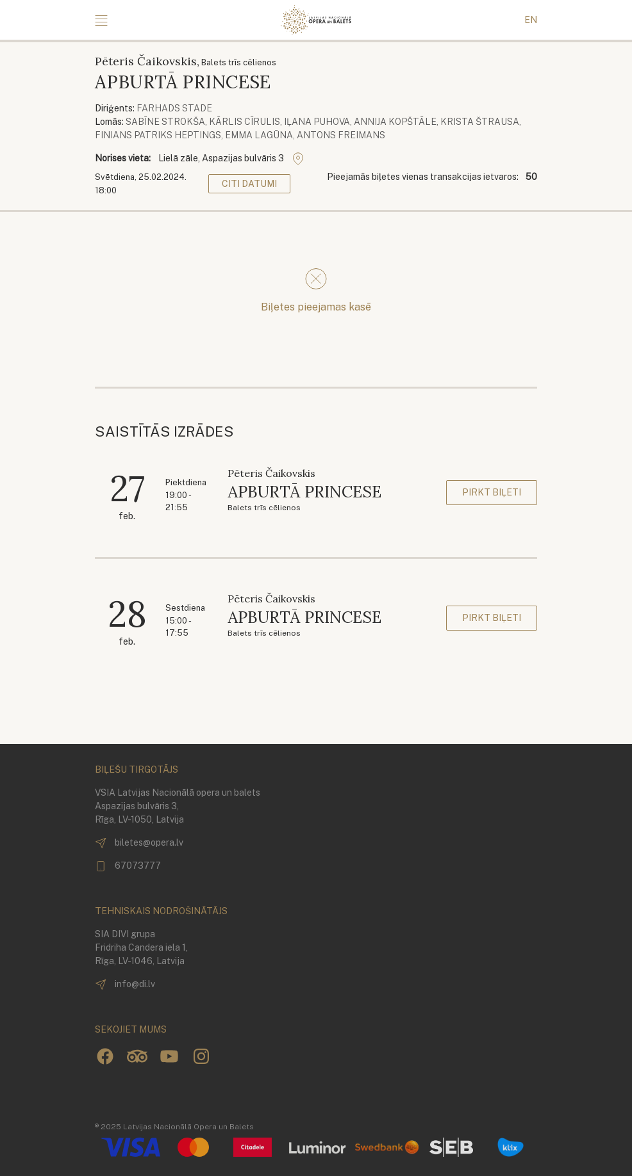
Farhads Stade (174, 108)
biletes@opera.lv (139, 843)
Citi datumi (249, 184)
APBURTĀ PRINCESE (304, 491)
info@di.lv (125, 984)
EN (530, 20)
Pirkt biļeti (491, 492)
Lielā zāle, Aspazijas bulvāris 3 (231, 158)
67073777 (128, 866)
